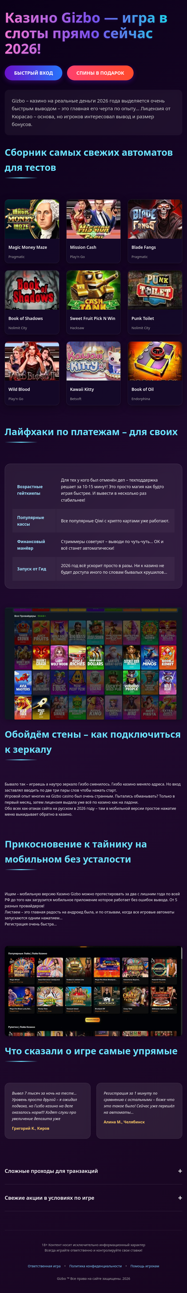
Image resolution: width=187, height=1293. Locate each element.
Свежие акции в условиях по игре (49, 1197)
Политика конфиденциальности (95, 1266)
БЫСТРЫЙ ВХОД (33, 73)
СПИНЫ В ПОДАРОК (100, 73)
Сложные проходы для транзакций (51, 1170)
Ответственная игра (44, 1266)
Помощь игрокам (145, 1266)
